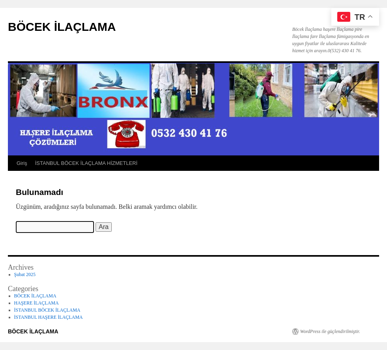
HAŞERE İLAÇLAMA (36, 303)
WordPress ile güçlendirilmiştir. (330, 331)
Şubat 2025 (25, 274)
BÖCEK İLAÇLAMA (62, 26)
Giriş (22, 163)
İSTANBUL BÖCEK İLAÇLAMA (47, 310)
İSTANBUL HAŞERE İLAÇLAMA (48, 317)
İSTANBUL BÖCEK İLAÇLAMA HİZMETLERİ (86, 163)
